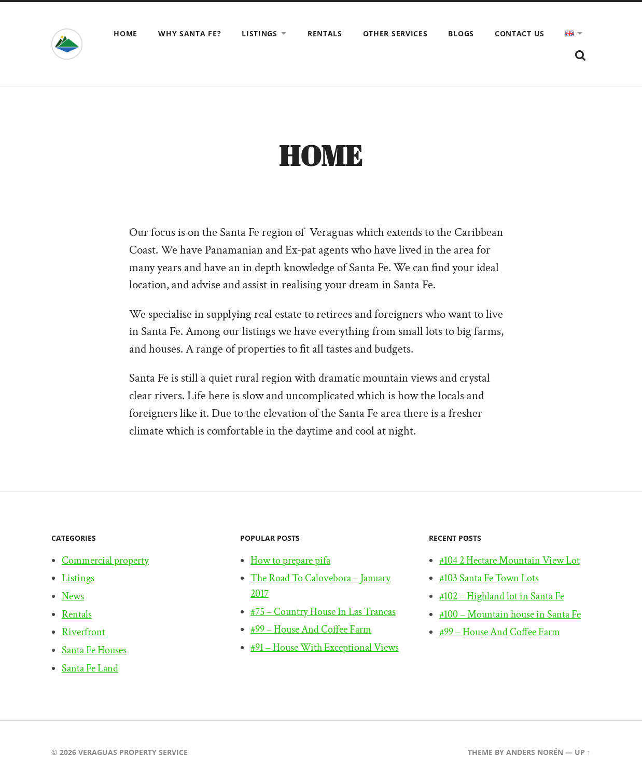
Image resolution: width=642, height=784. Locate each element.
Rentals (325, 33)
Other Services (395, 33)
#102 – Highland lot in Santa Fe (501, 596)
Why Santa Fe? (189, 33)
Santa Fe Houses (94, 650)
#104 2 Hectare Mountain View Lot (509, 560)
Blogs (461, 33)
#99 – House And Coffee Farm (310, 630)
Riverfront (83, 632)
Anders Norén (534, 753)
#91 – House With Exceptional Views (324, 648)
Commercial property (105, 560)
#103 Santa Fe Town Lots (489, 578)
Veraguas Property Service (133, 753)
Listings (259, 33)
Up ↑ (583, 753)
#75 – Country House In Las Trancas (323, 612)
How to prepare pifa (290, 560)
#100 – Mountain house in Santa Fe (510, 614)
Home (125, 33)
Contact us (520, 33)
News (73, 596)
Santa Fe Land (90, 668)
